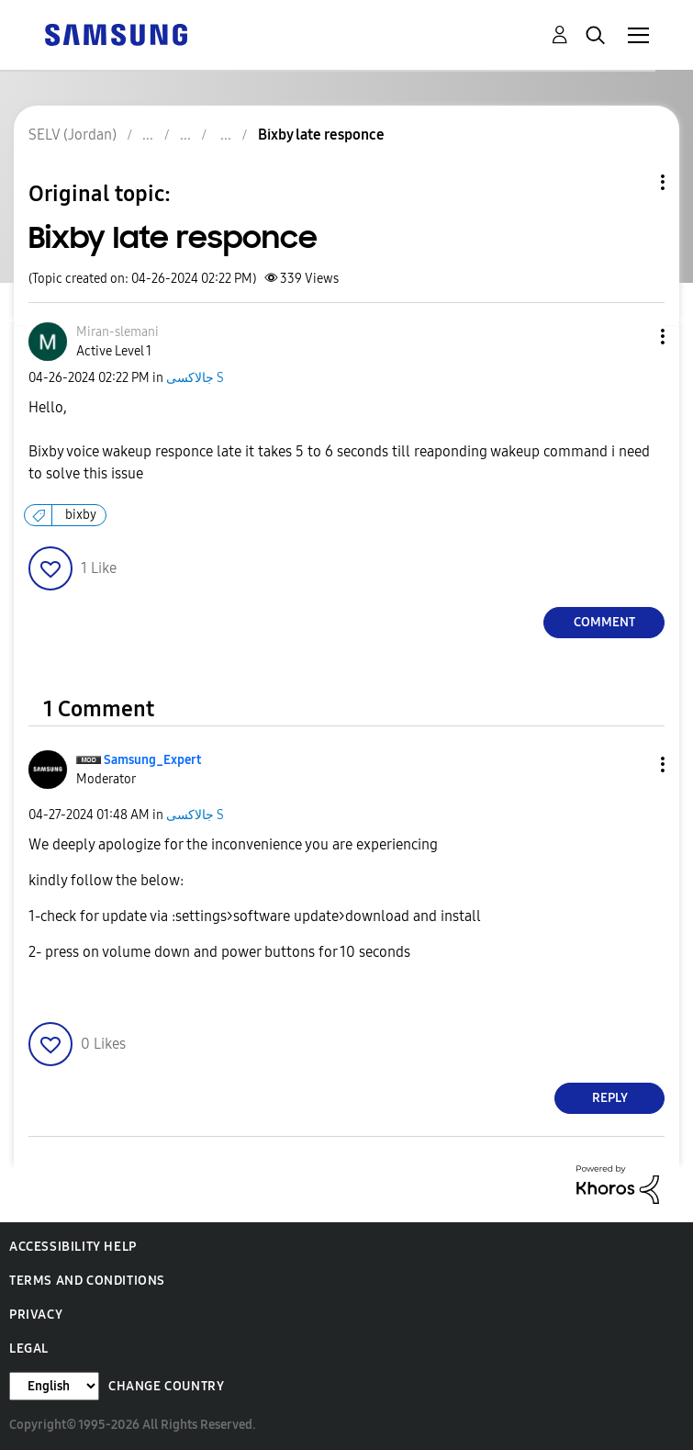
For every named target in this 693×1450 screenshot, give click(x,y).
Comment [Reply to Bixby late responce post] (604, 622)
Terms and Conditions (87, 1280)
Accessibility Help (73, 1246)
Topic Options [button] (631, 182)
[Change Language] (54, 1386)
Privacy (35, 1314)
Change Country (166, 1386)
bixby (80, 515)
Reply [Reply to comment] (610, 1098)
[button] (632, 336)
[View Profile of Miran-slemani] (117, 332)
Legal (29, 1348)
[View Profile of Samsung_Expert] (152, 760)
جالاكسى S (195, 378)
